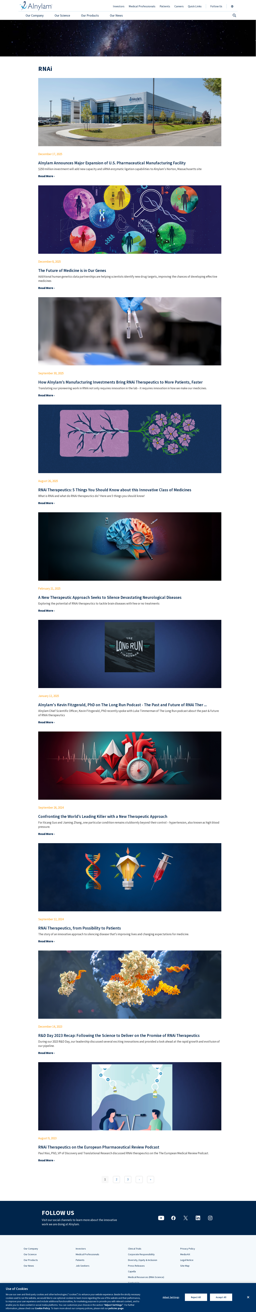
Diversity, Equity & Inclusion (142, 1260)
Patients (80, 1260)
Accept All (221, 1297)
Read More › (46, 176)
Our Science (30, 1254)
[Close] (248, 1297)
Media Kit (185, 1254)
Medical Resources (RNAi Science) (146, 1277)
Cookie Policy (42, 1308)
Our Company (31, 1248)
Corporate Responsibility (141, 1254)
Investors (81, 1248)
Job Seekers (82, 1265)
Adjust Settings (171, 1297)
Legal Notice (186, 1260)
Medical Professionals (87, 1254)
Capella (132, 1271)
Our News (29, 1265)
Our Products (31, 1260)
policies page (116, 1308)
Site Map (185, 1265)
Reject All (196, 1297)
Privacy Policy (187, 1248)
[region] (128, 1297)
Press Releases (136, 1265)
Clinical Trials (134, 1248)
